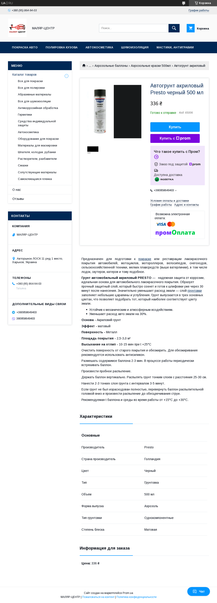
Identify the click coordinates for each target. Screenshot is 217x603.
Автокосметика (99, 47)
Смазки (23, 165)
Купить (175, 127)
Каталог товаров (24, 74)
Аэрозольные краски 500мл (151, 65)
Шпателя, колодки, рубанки (37, 152)
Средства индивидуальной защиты (37, 123)
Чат (199, 591)
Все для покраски (30, 81)
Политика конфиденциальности (136, 597)
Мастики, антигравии (175, 47)
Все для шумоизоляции (34, 101)
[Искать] (174, 28)
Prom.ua (128, 593)
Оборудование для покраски (38, 138)
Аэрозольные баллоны (111, 65)
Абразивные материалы (34, 94)
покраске (144, 259)
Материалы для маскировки (37, 145)
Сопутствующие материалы (37, 172)
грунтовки (195, 290)
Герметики (25, 114)
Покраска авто (25, 47)
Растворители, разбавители (37, 158)
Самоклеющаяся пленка (35, 179)
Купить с (175, 138)
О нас (16, 189)
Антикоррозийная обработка (38, 108)
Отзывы (18, 199)
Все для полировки (31, 87)
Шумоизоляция (135, 47)
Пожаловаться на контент (98, 597)
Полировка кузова (62, 47)
